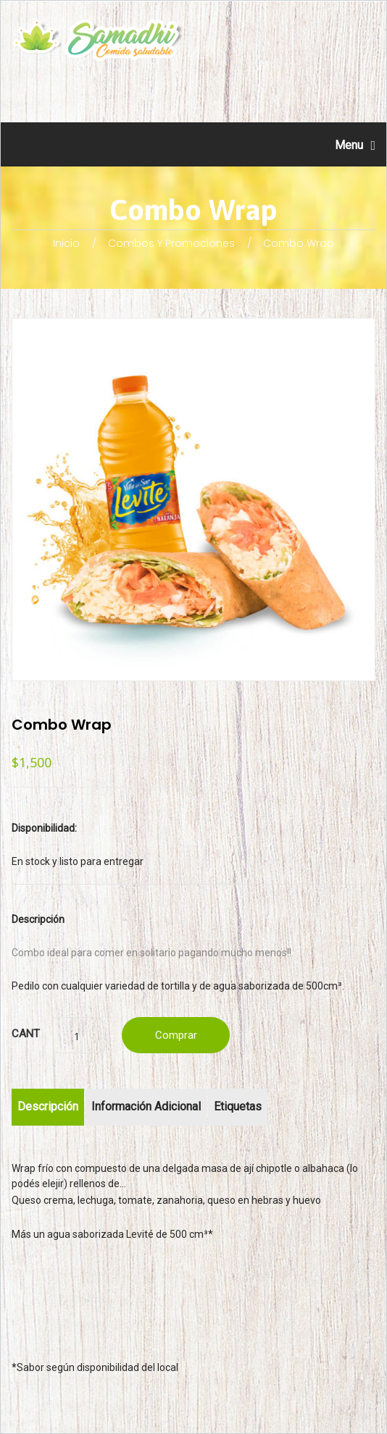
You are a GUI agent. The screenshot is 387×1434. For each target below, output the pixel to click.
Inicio (66, 243)
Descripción (47, 1106)
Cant (26, 1033)
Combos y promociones (171, 243)
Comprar (176, 1035)
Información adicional (146, 1106)
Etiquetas (238, 1106)
